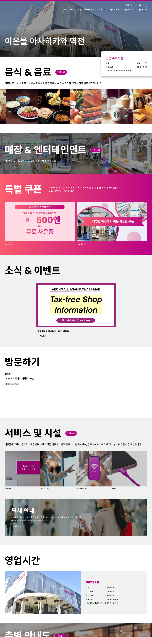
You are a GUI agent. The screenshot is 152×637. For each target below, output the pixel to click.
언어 (141, 5)
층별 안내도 (128, 9)
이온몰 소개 (142, 9)
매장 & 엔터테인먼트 (86, 9)
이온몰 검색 (128, 5)
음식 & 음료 (68, 9)
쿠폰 (102, 9)
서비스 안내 (114, 9)
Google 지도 (12, 384)
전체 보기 (61, 72)
